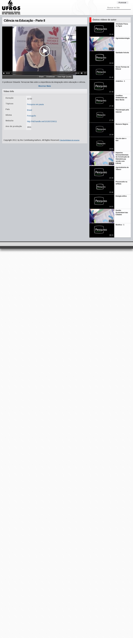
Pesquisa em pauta (35, 104)
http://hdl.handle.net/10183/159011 (42, 121)
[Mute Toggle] (82, 73)
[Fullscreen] (85, 73)
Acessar (122, 2)
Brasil (29, 110)
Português (31, 116)
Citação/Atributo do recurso (69, 140)
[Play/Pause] (4, 73)
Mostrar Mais (44, 86)
